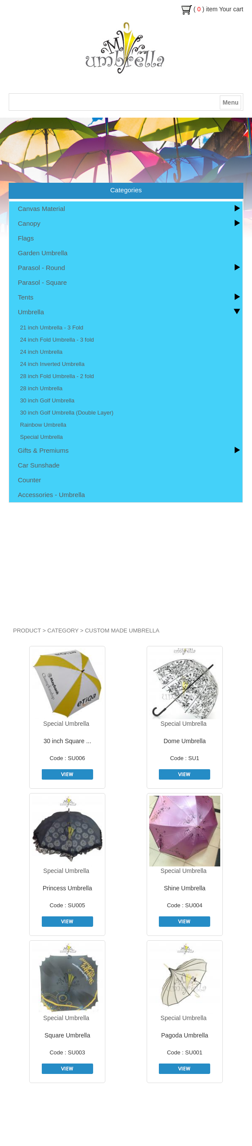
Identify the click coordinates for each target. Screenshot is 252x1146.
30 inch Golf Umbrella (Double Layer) (67, 412)
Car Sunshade (39, 465)
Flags (26, 238)
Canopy (29, 223)
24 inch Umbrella (41, 352)
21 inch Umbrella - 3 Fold (51, 327)
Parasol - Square (42, 282)
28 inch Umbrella (41, 388)
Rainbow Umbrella (43, 425)
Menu (230, 102)
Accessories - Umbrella (51, 494)
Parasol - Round (41, 267)
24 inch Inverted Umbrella (52, 364)
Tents (26, 297)
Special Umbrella (41, 437)
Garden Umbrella (42, 253)
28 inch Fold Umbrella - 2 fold (57, 376)
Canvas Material (41, 208)
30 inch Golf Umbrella (47, 400)
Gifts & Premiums (43, 450)
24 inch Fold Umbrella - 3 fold (57, 339)
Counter (29, 480)
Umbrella (31, 312)
